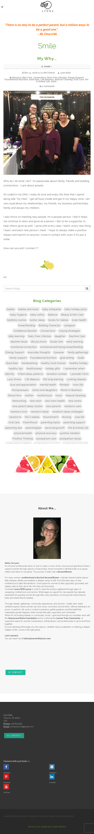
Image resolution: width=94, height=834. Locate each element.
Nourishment (50, 417)
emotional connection (24, 347)
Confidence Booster (25, 330)
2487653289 (16, 724)
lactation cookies (57, 373)
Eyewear (59, 352)
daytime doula (19, 341)
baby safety (37, 314)
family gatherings (78, 352)
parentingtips (33, 427)
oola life (79, 417)
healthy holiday (78, 363)
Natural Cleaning (64, 79)
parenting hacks (50, 422)
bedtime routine (16, 320)
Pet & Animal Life (78, 427)
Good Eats (34, 79)
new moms (74, 400)
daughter (60, 336)
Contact (15, 672)
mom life (78, 384)
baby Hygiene (18, 314)
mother (29, 395)
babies (11, 309)
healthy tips (16, 368)
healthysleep (34, 368)
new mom (35, 400)
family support (18, 357)
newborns (15, 417)
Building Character (49, 325)
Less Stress (14, 379)
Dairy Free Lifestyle (57, 77)
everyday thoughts (39, 352)
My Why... (47, 58)
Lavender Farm (79, 373)
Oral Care (79, 79)
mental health (48, 384)
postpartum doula (70, 438)
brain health (79, 320)
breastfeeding (26, 325)
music (58, 395)
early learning (75, 341)
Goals (80, 357)
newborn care (72, 406)
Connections (39, 77)
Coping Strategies (69, 330)
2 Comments (47, 86)
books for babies (58, 320)
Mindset (64, 384)
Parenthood (30, 422)
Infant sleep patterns (30, 373)
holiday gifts (53, 368)
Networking (19, 400)
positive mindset (70, 433)
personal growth (55, 427)
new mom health (55, 400)
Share (46, 67)
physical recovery (46, 433)
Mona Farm (14, 395)
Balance (53, 314)
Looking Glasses (76, 379)
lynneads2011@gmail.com (22, 727)
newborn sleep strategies (67, 411)
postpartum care (46, 438)
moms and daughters (44, 390)
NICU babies (32, 417)
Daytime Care (77, 336)
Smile (54, 81)
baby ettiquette (51, 309)
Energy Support (76, 77)
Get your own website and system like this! (47, 827)
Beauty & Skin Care (22, 77)
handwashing (29, 363)
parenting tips (13, 427)
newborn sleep (40, 411)
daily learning (16, 336)
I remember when (74, 368)
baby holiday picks (76, 309)
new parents (53, 406)
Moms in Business (71, 390)
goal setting (67, 357)
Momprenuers (20, 390)
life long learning (53, 379)
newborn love (19, 411)
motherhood (44, 395)
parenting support (74, 422)
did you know (39, 341)
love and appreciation (23, 384)
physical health (23, 433)
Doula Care (56, 341)
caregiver (69, 325)
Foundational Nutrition (16, 79)
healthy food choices (53, 363)
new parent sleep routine (27, 406)
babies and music (28, 309)
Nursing (66, 417)
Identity (9, 373)
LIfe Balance (47, 79)
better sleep (37, 320)
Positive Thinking (23, 438)
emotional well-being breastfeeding (61, 347)
